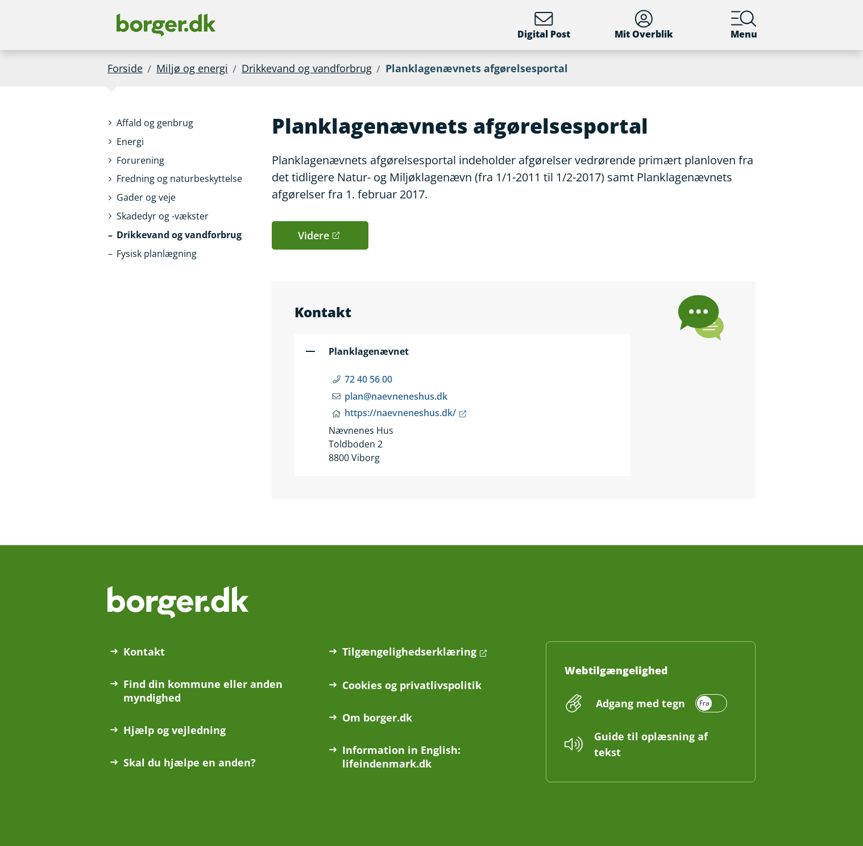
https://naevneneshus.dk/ (400, 413)
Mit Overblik (644, 25)
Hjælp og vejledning (174, 730)
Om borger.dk (377, 717)
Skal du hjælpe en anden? (189, 762)
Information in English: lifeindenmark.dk (401, 756)
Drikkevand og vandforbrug (307, 68)
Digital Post (543, 25)
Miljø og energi (192, 68)
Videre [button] (313, 235)
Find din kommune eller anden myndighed (203, 690)
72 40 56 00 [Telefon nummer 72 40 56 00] (368, 379)
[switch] (660, 703)
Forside (125, 68)
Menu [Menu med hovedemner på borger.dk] (744, 25)
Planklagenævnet (369, 351)
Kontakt (144, 651)
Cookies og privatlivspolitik (412, 685)
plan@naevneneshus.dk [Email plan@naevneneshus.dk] (396, 396)
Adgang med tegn (640, 703)
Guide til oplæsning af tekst (651, 744)
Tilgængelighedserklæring (409, 651)
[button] (154, 123)
